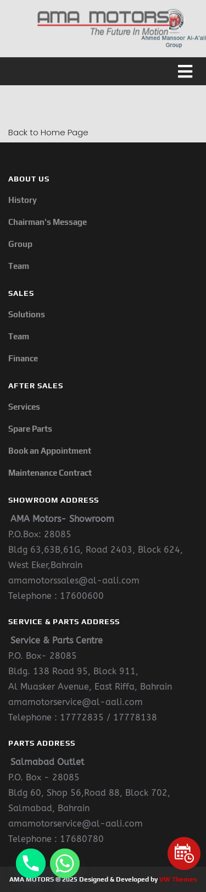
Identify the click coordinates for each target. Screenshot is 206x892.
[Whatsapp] (65, 863)
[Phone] (31, 863)
